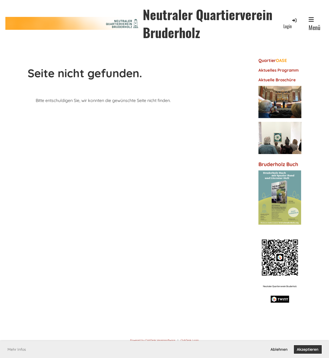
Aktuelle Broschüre (277, 79)
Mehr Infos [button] (17, 349)
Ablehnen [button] (279, 349)
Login (290, 23)
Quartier (272, 60)
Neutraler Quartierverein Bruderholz (207, 23)
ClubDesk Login (190, 340)
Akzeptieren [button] (308, 349)
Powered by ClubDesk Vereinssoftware (152, 340)
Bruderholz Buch (278, 164)
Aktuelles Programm (278, 70)
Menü (314, 24)
